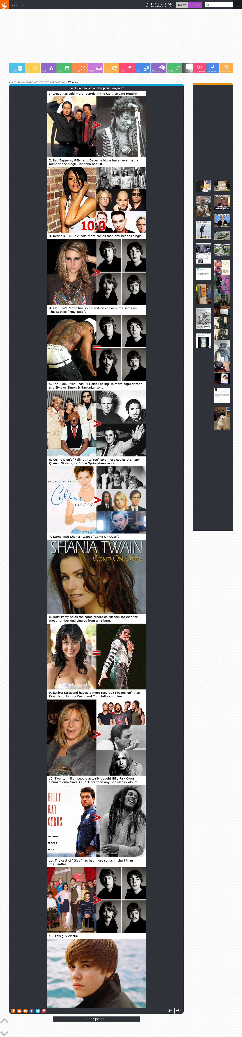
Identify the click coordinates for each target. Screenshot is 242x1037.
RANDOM (226, 68)
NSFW (95, 69)
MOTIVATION (190, 68)
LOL (63, 69)
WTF (31, 69)
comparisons (58, 82)
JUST (19, 5)
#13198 (12, 82)
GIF (111, 69)
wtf (46, 82)
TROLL (79, 69)
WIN (127, 69)
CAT (143, 69)
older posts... (97, 1019)
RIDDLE (158, 68)
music (21, 82)
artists (38, 82)
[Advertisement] (101, 37)
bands (29, 82)
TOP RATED (199, 68)
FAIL (48, 69)
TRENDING (213, 68)
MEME (16, 69)
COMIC (174, 69)
